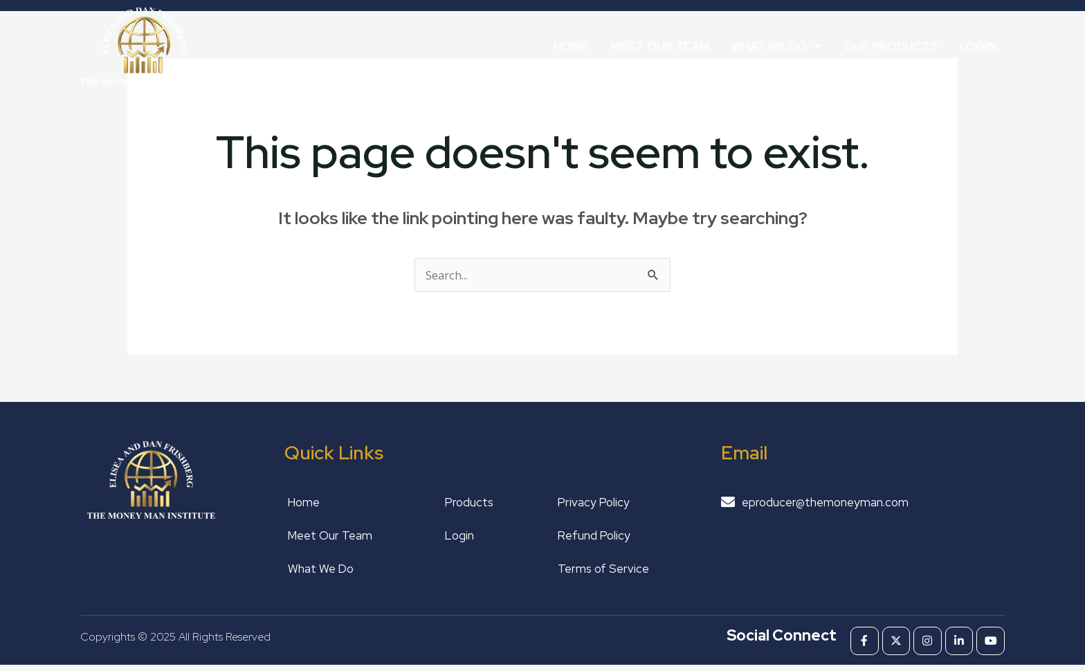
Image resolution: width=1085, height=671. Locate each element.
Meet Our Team (660, 46)
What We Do (776, 46)
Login (978, 46)
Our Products (891, 46)
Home (571, 46)
